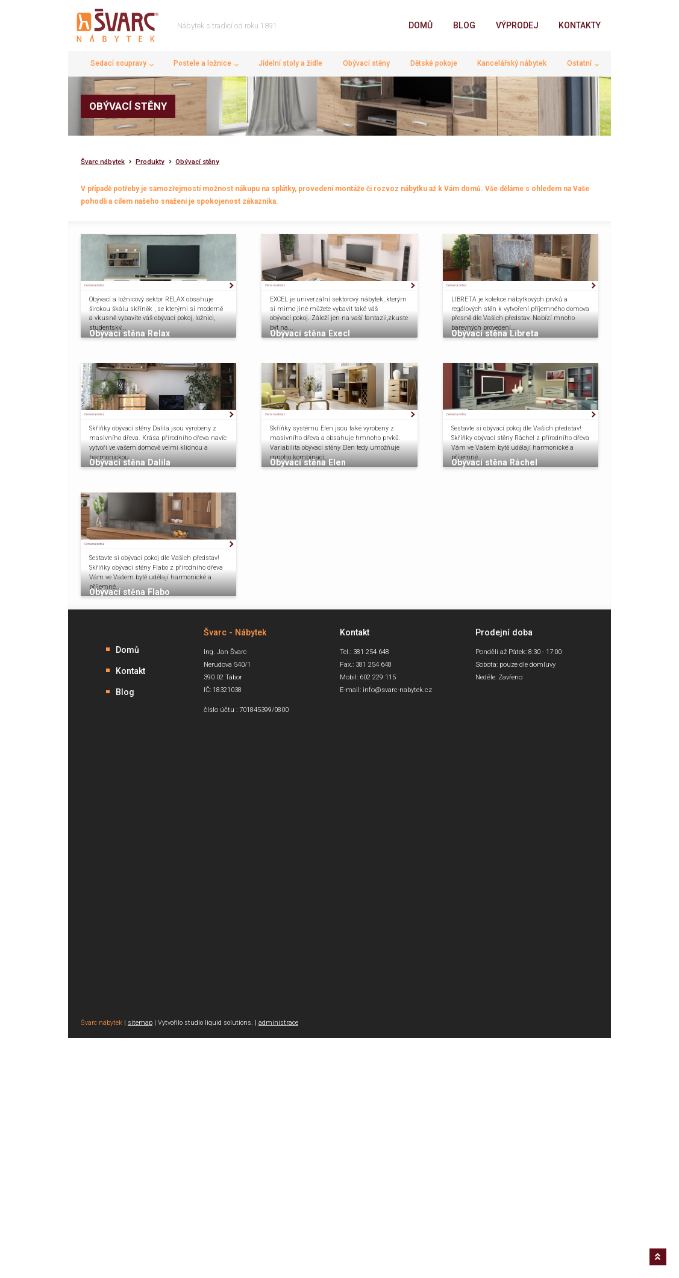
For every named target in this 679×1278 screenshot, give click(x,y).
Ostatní (579, 63)
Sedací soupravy (118, 63)
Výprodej (517, 25)
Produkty (150, 162)
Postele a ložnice (202, 63)
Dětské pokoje (433, 63)
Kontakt (130, 897)
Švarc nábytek (103, 162)
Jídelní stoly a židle (290, 63)
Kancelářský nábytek (511, 63)
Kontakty (580, 25)
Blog (464, 25)
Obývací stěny (366, 63)
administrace (278, 1250)
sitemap (140, 1250)
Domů (420, 25)
